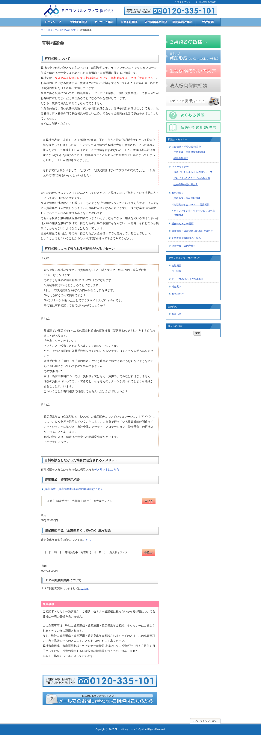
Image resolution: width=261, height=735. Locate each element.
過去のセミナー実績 (183, 223)
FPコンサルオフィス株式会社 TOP (58, 30)
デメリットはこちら (106, 469)
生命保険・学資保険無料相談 (189, 152)
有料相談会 (178, 192)
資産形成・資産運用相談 (187, 198)
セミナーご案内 (104, 22)
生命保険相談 (78, 22)
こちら (87, 539)
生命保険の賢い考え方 (186, 184)
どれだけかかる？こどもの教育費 (192, 178)
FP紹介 (178, 270)
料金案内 (176, 286)
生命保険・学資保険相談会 (186, 146)
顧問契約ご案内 (182, 22)
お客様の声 (178, 293)
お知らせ (176, 313)
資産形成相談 (129, 22)
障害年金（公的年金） (184, 245)
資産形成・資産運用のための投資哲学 (192, 230)
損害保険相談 (181, 158)
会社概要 (208, 22)
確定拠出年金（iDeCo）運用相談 (191, 204)
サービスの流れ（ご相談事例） (189, 279)
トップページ (53, 22)
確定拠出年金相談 (156, 22)
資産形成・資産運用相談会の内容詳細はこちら (73, 489)
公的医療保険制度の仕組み (186, 238)
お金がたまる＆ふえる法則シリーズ (193, 172)
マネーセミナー (180, 166)
